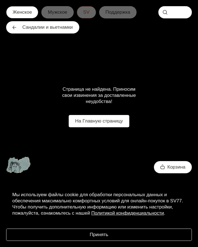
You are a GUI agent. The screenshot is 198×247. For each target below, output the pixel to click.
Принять (99, 234)
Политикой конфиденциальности (127, 213)
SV (86, 12)
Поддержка (118, 12)
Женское (22, 12)
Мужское (57, 12)
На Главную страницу (99, 121)
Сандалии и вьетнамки (43, 27)
